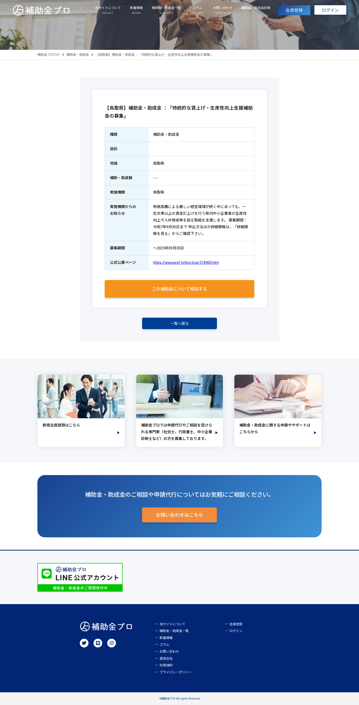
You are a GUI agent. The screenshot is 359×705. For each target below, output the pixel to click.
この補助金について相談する (179, 288)
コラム (164, 644)
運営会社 (166, 658)
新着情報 (166, 638)
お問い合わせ (169, 651)
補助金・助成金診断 (255, 7)
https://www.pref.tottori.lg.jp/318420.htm (186, 262)
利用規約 (166, 665)
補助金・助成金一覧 (174, 631)
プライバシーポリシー (176, 672)
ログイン (330, 10)
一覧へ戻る (179, 323)
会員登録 (294, 10)
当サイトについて (172, 624)
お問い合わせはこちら (179, 515)
